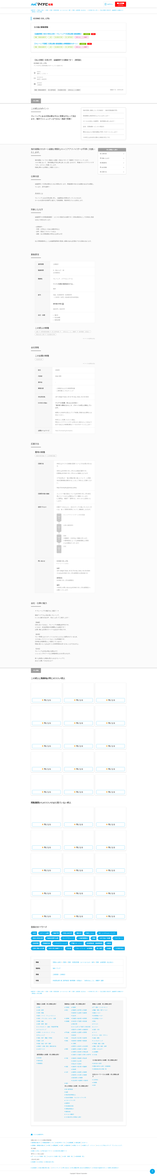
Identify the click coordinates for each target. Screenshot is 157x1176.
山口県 (79, 1061)
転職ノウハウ (76, 1145)
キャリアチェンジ (68, 938)
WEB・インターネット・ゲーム (46, 1032)
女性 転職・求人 (68, 1156)
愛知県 (85, 1040)
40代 (34, 933)
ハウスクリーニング (60, 943)
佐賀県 (79, 1072)
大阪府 (85, 1049)
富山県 (74, 1038)
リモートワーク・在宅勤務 (84, 948)
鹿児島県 (74, 1077)
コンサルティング (98, 1040)
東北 (67, 1010)
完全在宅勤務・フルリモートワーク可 (76, 1097)
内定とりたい (90, 933)
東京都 (85, 1021)
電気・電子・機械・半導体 (45, 1038)
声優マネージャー (77, 943)
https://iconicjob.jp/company (63, 430)
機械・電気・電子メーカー (100, 1010)
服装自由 (68, 1111)
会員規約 (34, 1168)
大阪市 (79, 1054)
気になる (47, 700)
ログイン (110, 4)
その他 (95, 1054)
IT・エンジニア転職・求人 (39, 1156)
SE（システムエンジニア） (107, 933)
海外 (54, 968)
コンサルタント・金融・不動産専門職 (48, 1026)
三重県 (74, 1043)
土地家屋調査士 (83, 938)
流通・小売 (96, 1029)
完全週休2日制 (69, 1106)
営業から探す (40, 10)
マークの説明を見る (89, 338)
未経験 (109, 948)
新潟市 (74, 1035)
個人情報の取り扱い (44, 1168)
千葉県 (79, 1021)
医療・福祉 (41, 1021)
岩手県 (79, 1010)
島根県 (79, 1058)
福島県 (85, 1013)
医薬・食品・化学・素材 (44, 1043)
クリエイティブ (42, 1029)
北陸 (67, 1038)
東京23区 (88, 1026)
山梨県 (79, 1032)
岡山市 (74, 1064)
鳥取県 (74, 1058)
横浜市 (74, 1029)
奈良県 (79, 1052)
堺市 (84, 1054)
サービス (95, 1024)
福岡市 (81, 1080)
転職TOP (33, 10)
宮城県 (85, 1010)
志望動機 (70, 1142)
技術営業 (36, 943)
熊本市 (86, 1080)
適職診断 (55, 1145)
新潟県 (74, 1032)
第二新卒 (99, 948)
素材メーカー (97, 1013)
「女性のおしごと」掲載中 (91, 980)
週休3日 (79, 933)
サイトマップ (56, 1168)
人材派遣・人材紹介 (59, 974)
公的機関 (95, 1052)
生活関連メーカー (98, 1018)
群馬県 (85, 1018)
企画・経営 (41, 1010)
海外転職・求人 (80, 1156)
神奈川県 (74, 1024)
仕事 (61, 1145)
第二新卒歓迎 (64, 980)
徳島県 (74, 1066)
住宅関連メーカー (98, 1015)
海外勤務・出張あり (76, 980)
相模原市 (85, 1029)
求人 (38, 1151)
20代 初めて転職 (105, 938)
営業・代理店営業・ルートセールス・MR (60, 10)
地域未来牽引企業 (52, 938)
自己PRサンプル (61, 1142)
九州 (67, 1072)
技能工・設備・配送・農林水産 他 (47, 1046)
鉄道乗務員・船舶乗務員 (94, 943)
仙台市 (74, 1015)
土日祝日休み (119, 948)
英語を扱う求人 (50, 1162)
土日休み (95, 1079)
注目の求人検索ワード (56, 948)
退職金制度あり (70, 1108)
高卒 (94, 1085)
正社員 (69, 948)
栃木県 (79, 1018)
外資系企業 (56, 980)
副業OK (68, 1103)
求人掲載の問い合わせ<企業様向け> (81, 1168)
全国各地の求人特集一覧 (100, 1069)
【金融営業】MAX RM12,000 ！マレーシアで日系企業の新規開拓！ (58, 34)
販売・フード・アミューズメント (47, 1015)
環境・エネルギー (98, 1049)
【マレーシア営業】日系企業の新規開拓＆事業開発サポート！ (56, 44)
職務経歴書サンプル (48, 1142)
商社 (94, 1021)
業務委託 (40, 1063)
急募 (102, 980)
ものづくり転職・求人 (55, 1156)
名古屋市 (85, 1046)
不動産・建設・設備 (98, 1043)
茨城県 (74, 1018)
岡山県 (85, 1058)
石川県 (79, 1038)
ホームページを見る (63, 563)
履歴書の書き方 (36, 1142)
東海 (67, 1040)
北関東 (67, 1018)
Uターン (85, 1142)
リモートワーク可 (70, 1100)
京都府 (79, 1049)
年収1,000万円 (67, 933)
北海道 (67, 1007)
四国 (67, 1066)
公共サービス (41, 1049)
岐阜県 (74, 1040)
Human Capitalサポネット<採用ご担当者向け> (106, 1168)
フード (95, 1032)
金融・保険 (96, 1038)
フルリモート (119, 938)
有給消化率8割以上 (71, 1094)
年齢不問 (56, 933)
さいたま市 (75, 1026)
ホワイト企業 (44, 933)
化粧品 (109, 943)
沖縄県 (81, 1077)
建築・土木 (41, 1040)
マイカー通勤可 (70, 1114)
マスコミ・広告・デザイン (100, 1035)
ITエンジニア (41, 1035)
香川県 (79, 1066)
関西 (67, 1049)
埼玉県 (74, 1021)
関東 (94, 938)
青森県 (74, 1010)
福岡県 (74, 1072)
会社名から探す (97, 1063)
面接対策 (68, 1145)
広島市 (79, 1064)
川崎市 (79, 1029)
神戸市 (89, 1054)
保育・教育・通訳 (42, 1024)
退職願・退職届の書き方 (38, 1145)
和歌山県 (85, 1052)
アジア (58, 968)
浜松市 (79, 1046)
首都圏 (67, 1021)
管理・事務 (41, 1013)
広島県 (74, 1061)
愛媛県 (85, 1066)
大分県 (79, 1075)
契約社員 (40, 1060)
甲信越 (67, 1032)
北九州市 (74, 1080)
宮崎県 (85, 1075)
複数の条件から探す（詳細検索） (102, 1066)
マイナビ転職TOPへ (38, 1134)
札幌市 (74, 1007)
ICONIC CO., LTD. (93, 10)
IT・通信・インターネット (100, 1007)
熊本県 (74, 1075)
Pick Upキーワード (47, 1151)
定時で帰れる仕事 (38, 948)
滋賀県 (74, 1049)
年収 (49, 1145)
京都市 (74, 1054)
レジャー (95, 1026)
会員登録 (120, 4)
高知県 (74, 1069)
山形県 (79, 1013)
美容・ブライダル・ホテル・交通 (47, 1018)
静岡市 (74, 1046)
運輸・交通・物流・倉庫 (100, 1046)
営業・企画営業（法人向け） (79, 10)
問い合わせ (66, 1168)
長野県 (85, 1032)
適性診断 (78, 1142)
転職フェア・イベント (89, 1145)
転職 (33, 1151)
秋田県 (74, 1013)
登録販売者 (46, 943)
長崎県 (85, 1072)
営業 (47, 10)
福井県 (85, 1038)
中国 (67, 1058)
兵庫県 (74, 1052)
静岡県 (79, 1040)
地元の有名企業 (38, 938)
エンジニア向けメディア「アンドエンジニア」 (110, 1145)
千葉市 (82, 1026)
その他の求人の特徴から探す (73, 1117)
